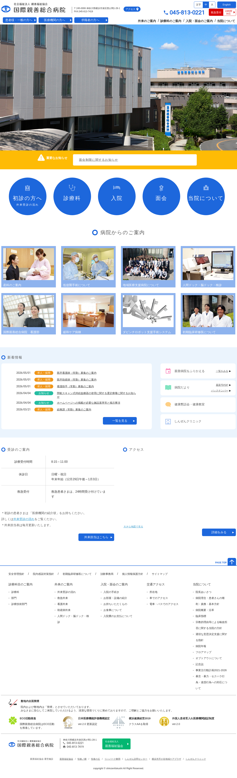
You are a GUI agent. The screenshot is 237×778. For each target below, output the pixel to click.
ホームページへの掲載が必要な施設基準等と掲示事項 (88, 402)
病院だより (182, 387)
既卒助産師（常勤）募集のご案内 (76, 379)
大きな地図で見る (133, 526)
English (227, 4)
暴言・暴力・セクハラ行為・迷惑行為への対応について (211, 682)
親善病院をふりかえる (190, 371)
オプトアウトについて (209, 658)
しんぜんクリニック (187, 421)
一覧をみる (222, 371)
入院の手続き (111, 591)
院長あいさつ (203, 591)
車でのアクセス (159, 597)
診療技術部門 (19, 604)
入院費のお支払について (117, 616)
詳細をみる (218, 532)
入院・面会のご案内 (199, 21)
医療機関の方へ (54, 20)
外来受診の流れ (23, 519)
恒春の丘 (95, 759)
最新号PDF (222, 385)
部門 (14, 597)
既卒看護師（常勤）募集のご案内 (76, 372)
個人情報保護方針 (132, 573)
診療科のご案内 (170, 21)
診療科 (15, 591)
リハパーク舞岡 (112, 759)
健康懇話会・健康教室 (190, 404)
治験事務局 (106, 573)
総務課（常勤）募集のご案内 (74, 409)
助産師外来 (64, 610)
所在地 (153, 591)
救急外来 (62, 597)
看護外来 (62, 604)
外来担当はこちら (96, 537)
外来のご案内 (147, 21)
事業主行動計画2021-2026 (211, 670)
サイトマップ (160, 573)
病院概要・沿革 (205, 610)
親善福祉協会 (118, 744)
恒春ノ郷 (82, 759)
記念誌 (200, 664)
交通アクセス (156, 584)
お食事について (112, 610)
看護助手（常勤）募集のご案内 (75, 386)
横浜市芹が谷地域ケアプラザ (166, 759)
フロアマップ (203, 652)
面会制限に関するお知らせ (98, 159)
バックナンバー (219, 390)
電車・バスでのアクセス (164, 604)
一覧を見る (119, 420)
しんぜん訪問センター (136, 759)
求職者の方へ (90, 20)
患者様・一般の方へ (18, 20)
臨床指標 (201, 616)
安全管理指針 (16, 573)
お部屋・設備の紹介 (115, 597)
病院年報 (201, 646)
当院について (226, 21)
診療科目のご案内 (20, 584)
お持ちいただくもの (115, 604)
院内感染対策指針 (43, 573)
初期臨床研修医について (77, 573)
